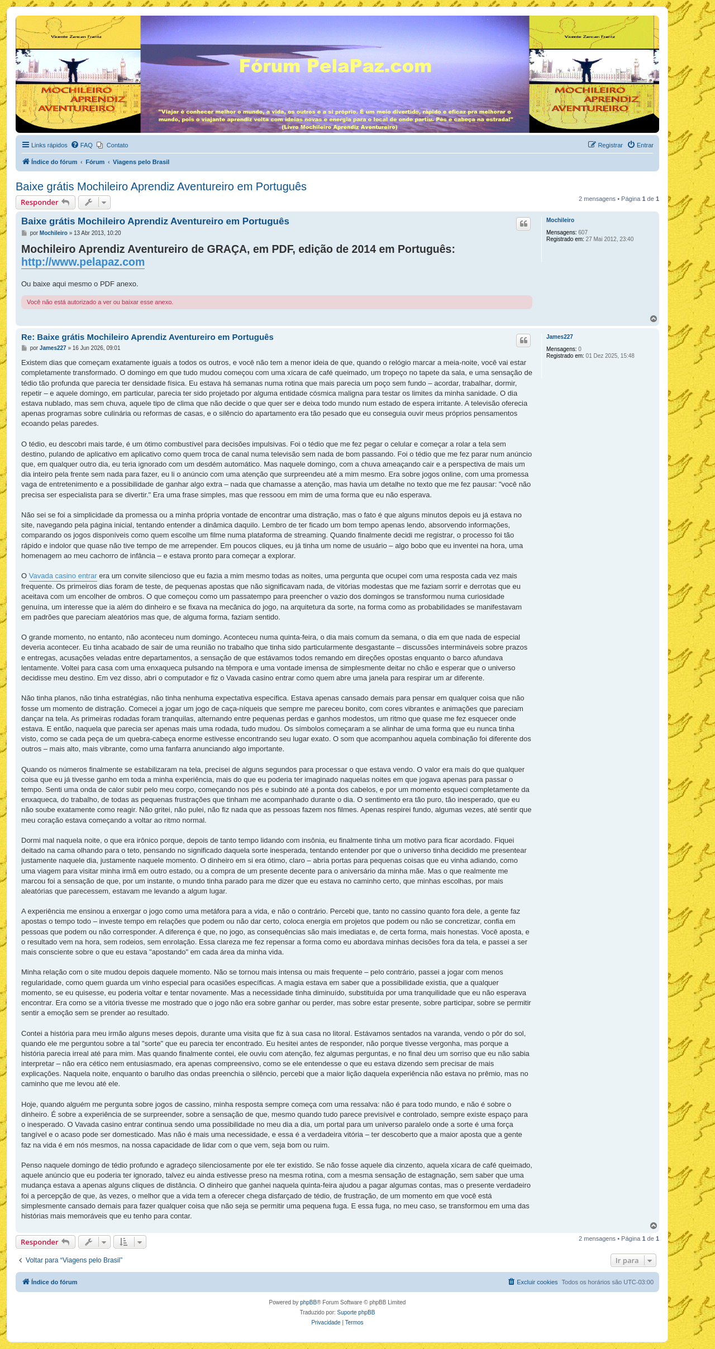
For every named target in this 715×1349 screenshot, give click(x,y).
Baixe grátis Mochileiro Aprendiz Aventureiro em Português (161, 186)
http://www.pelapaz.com (83, 262)
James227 (559, 337)
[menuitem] (81, 145)
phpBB (308, 1302)
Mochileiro (560, 220)
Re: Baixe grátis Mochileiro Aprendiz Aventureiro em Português (147, 337)
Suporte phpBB (356, 1312)
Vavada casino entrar (63, 576)
